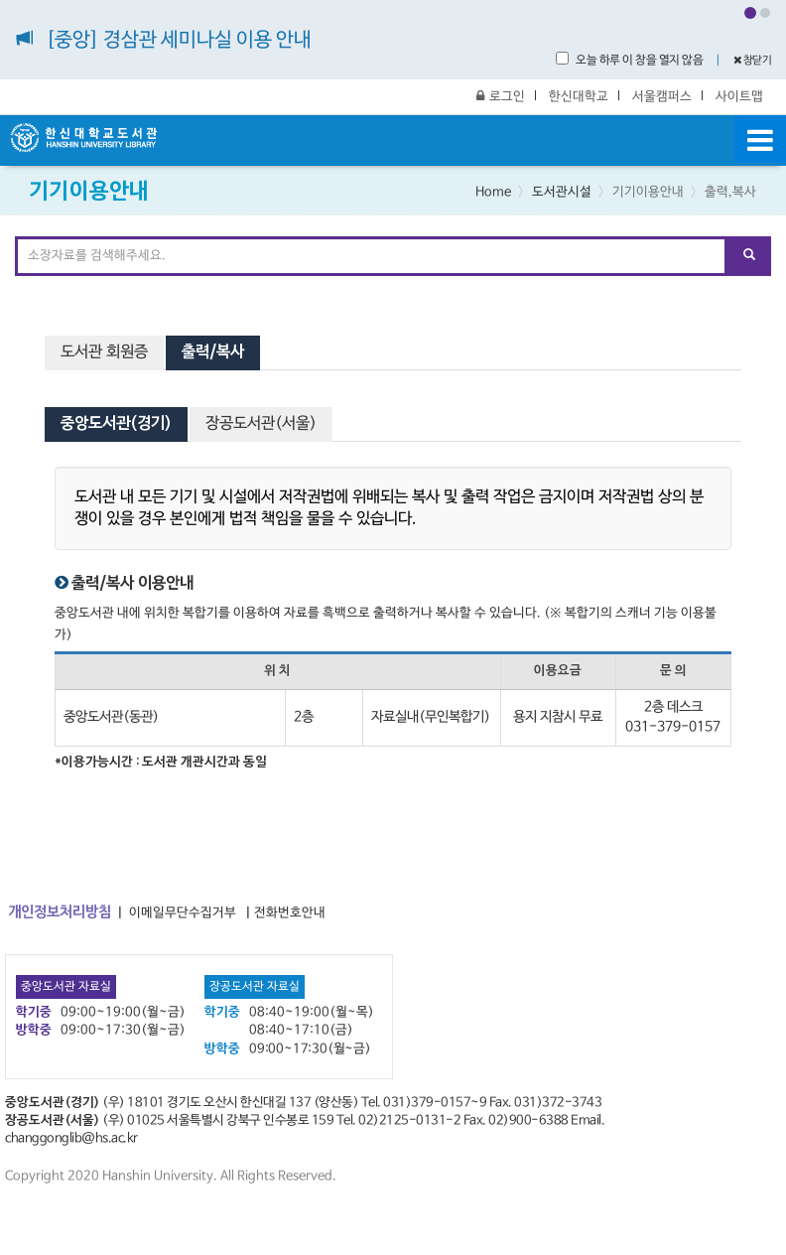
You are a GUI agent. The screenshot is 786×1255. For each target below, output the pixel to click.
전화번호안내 (290, 913)
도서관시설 (561, 192)
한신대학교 (578, 96)
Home (493, 192)
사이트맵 (739, 96)
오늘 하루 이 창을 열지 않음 (629, 59)
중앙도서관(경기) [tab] (116, 424)
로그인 (500, 96)
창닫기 (752, 61)
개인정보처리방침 (59, 912)
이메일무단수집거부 (182, 913)
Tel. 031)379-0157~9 (424, 1102)
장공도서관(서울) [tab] (261, 424)
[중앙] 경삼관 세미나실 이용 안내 (179, 41)
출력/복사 (213, 352)
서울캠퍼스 (662, 96)
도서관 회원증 (104, 352)
